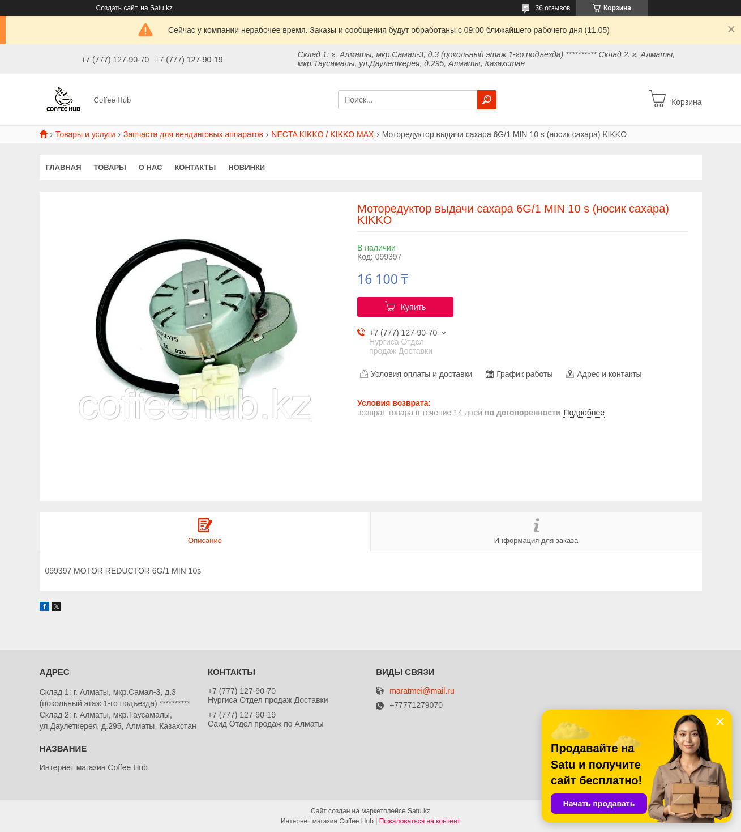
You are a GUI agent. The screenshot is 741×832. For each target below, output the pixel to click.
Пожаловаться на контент (419, 821)
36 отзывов (552, 8)
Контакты (195, 167)
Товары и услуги (85, 134)
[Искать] (486, 99)
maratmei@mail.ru (422, 691)
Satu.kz (419, 811)
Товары (110, 167)
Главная (64, 167)
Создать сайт (117, 8)
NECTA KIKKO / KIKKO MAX (322, 134)
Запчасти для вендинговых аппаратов (193, 134)
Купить (413, 307)
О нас (150, 167)
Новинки (246, 167)
